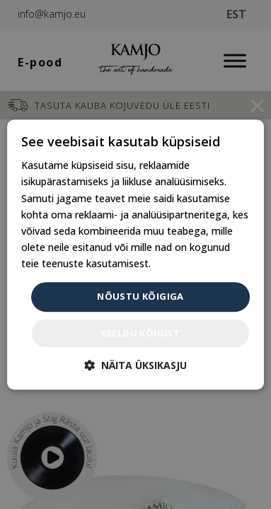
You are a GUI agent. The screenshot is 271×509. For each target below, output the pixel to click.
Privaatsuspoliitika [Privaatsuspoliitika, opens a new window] (195, 263)
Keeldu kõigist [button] (140, 333)
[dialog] (136, 254)
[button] (135, 365)
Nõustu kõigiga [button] (140, 296)
